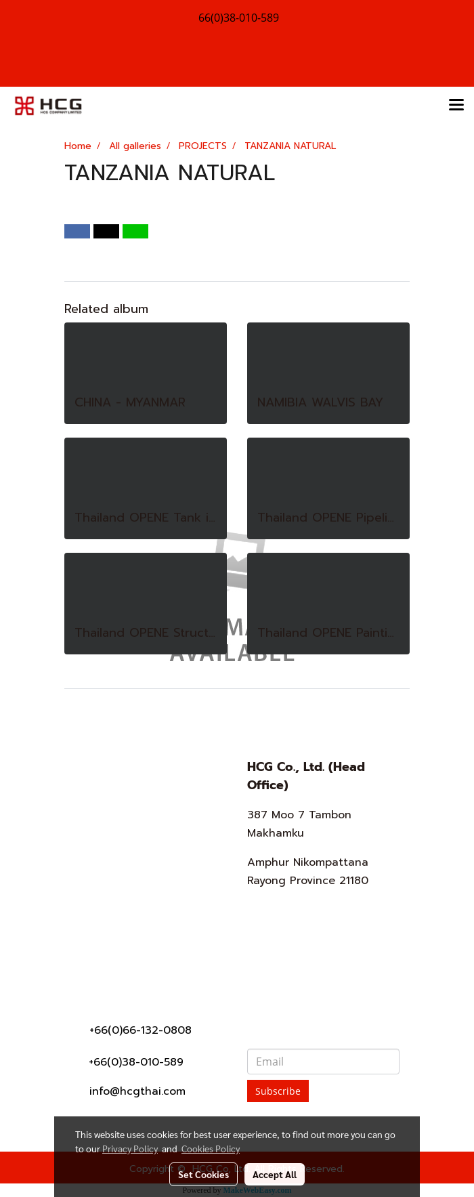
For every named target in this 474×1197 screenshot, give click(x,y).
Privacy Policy (130, 1148)
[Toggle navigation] (456, 106)
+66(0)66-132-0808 (140, 1030)
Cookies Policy (210, 1148)
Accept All (275, 1174)
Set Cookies (203, 1174)
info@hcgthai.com (137, 1091)
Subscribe (278, 1091)
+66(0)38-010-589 (136, 1062)
